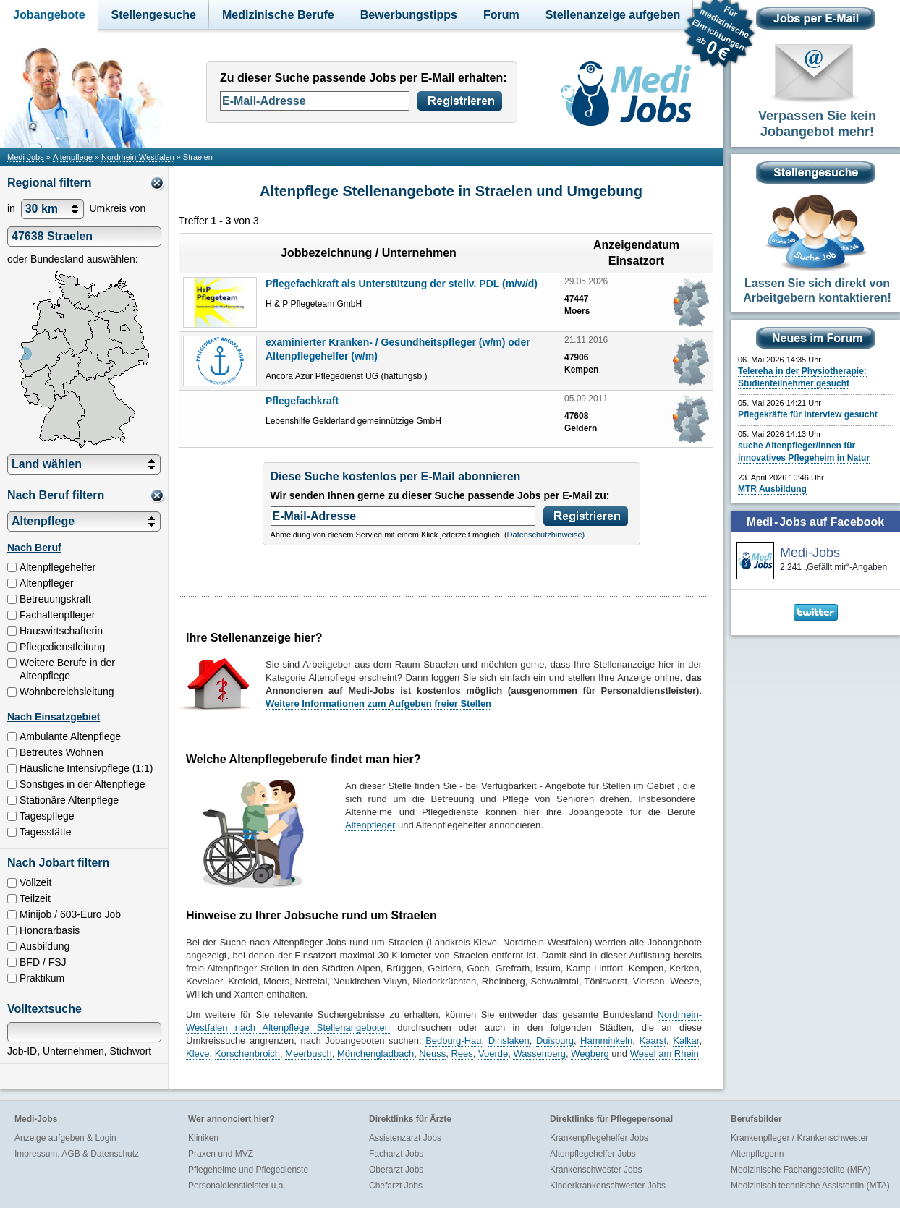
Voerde (493, 1053)
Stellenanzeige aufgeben (613, 15)
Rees (461, 1053)
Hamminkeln (606, 1040)
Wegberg (590, 1053)
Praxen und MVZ (220, 1154)
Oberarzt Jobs (396, 1170)
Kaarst (653, 1040)
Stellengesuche (153, 15)
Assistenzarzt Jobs (405, 1138)
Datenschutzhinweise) (546, 534)
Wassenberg (539, 1053)
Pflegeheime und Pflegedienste (248, 1170)
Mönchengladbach (375, 1053)
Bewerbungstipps (408, 15)
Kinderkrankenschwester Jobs (608, 1186)
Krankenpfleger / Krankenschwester (799, 1138)
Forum (501, 15)
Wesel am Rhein (664, 1053)
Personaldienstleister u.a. (237, 1186)
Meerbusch (308, 1053)
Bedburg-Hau (453, 1040)
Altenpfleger (370, 825)
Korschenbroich (247, 1053)
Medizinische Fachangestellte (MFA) (800, 1170)
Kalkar (686, 1040)
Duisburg (555, 1040)
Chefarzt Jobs (396, 1186)
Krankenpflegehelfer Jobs (599, 1138)
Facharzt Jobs (396, 1154)
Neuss (432, 1053)
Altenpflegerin (757, 1154)
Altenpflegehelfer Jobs (593, 1154)
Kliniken (203, 1138)
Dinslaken (509, 1040)
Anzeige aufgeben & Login (65, 1138)
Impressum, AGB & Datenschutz (76, 1154)
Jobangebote (49, 15)
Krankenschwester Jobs (596, 1170)
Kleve (198, 1053)
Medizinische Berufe (278, 15)
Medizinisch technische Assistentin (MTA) (810, 1186)
